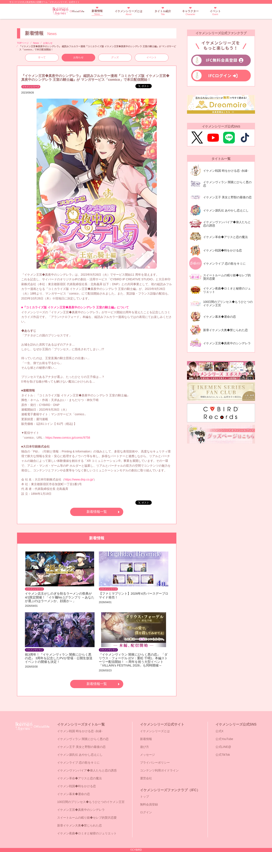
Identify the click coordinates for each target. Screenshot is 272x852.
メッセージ (147, 754)
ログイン (146, 812)
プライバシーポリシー (155, 762)
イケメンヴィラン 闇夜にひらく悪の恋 (83, 739)
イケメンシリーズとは (128, 13)
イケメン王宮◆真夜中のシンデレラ (81, 809)
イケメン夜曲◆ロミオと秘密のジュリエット (87, 833)
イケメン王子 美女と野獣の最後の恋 (81, 747)
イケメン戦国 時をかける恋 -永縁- (79, 731)
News (36, 43)
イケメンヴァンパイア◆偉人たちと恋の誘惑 (87, 770)
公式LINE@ (223, 747)
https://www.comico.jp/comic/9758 (67, 437)
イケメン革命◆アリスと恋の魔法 (79, 778)
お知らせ (47, 43)
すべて (42, 57)
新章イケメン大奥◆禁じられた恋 (79, 825)
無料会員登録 (149, 804)
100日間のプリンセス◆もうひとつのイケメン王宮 (91, 802)
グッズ (115, 57)
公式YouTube (224, 739)
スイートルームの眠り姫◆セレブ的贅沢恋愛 (87, 817)
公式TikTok (222, 754)
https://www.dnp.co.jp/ (78, 479)
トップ (144, 796)
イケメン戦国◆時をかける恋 (76, 786)
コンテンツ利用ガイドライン (159, 770)
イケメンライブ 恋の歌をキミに (78, 762)
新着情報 (97, 12)
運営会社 (146, 778)
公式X (219, 731)
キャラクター (190, 13)
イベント (215, 13)
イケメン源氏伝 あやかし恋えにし (80, 754)
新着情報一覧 (96, 511)
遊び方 (144, 747)
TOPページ (23, 43)
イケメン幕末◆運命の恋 (73, 794)
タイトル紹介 (162, 13)
